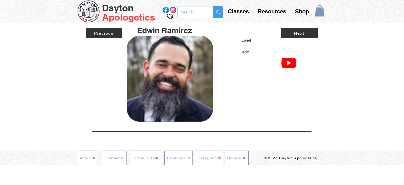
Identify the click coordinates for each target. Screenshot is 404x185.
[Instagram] (209, 158)
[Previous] (104, 33)
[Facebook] (178, 158)
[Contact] (114, 158)
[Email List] (146, 158)
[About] (87, 158)
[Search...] (191, 12)
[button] (319, 10)
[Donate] (236, 158)
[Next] (299, 33)
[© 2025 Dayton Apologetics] (291, 158)
